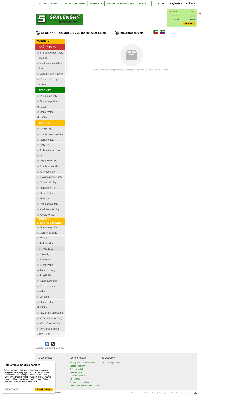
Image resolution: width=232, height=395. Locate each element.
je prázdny (191, 11)
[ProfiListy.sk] (96, 16)
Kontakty (162, 393)
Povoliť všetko (44, 389)
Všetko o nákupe (150, 393)
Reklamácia (75, 379)
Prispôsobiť (12, 389)
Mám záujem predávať (110, 362)
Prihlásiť (190, 3)
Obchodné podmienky (79, 376)
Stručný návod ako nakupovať (82, 362)
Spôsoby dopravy (77, 366)
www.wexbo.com (55, 393)
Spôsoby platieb (76, 369)
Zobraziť (189, 23)
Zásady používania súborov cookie (85, 385)
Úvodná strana (136, 393)
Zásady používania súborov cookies (180, 393)
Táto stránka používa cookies (22, 365)
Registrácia (176, 3)
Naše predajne (76, 372)
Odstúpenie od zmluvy (79, 382)
